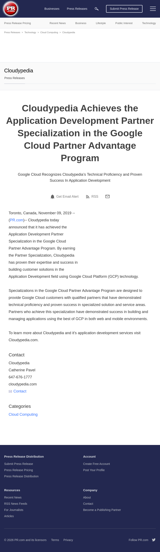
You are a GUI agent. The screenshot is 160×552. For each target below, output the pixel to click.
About (87, 497)
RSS (94, 196)
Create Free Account (96, 463)
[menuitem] (97, 9)
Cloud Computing (49, 32)
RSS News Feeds (15, 503)
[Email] (107, 196)
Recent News (12, 497)
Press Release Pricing (18, 470)
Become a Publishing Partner (102, 510)
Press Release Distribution (21, 476)
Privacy (68, 540)
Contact (17, 391)
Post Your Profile (94, 470)
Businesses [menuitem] (51, 8)
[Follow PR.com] (152, 540)
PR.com (16, 220)
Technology (30, 32)
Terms (55, 540)
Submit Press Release (124, 8)
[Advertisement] (80, 47)
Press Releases (12, 32)
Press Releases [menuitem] (77, 8)
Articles (9, 516)
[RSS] (88, 196)
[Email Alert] (53, 196)
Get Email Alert (67, 196)
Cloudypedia (68, 32)
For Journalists (13, 510)
